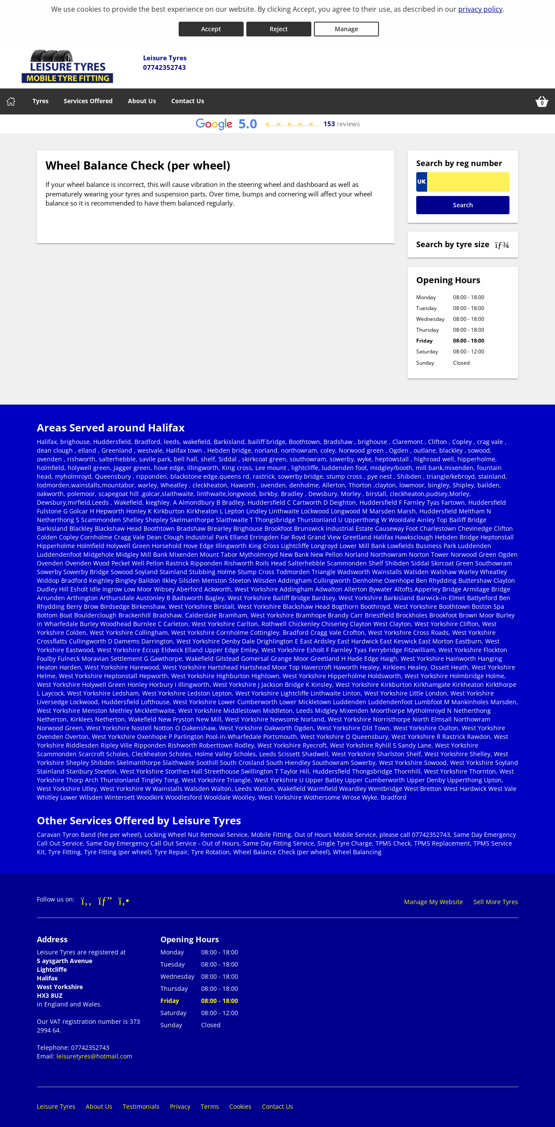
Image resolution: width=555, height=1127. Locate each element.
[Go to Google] (105, 897)
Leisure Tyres (56, 1103)
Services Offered (88, 97)
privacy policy (480, 9)
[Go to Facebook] (86, 897)
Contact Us (187, 97)
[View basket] (541, 98)
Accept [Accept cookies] (211, 25)
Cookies (240, 1103)
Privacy (180, 1103)
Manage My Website (433, 898)
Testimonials (141, 1103)
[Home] (11, 98)
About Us (142, 97)
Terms (210, 1103)
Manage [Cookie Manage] (346, 25)
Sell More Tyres (495, 898)
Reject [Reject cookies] (279, 25)
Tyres (41, 97)
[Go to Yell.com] (123, 897)
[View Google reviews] (277, 120)
